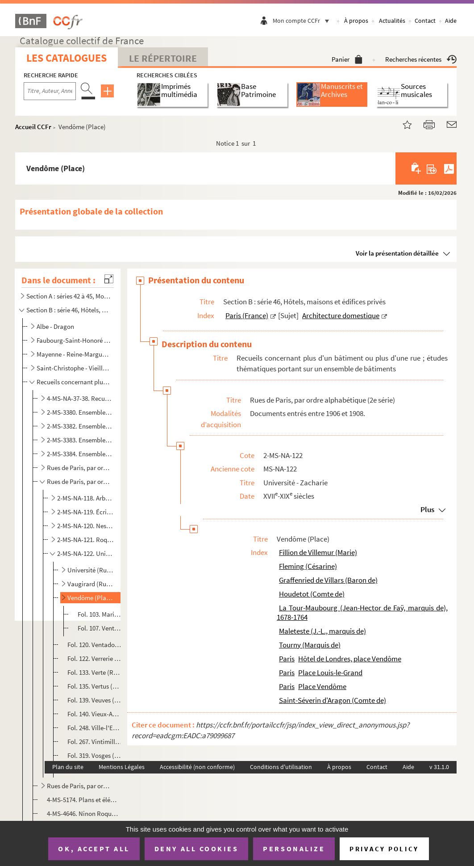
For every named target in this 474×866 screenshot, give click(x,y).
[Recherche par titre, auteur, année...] (50, 91)
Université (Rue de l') (91, 570)
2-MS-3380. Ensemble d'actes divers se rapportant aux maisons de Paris (79, 412)
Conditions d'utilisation (281, 767)
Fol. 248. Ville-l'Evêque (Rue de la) (94, 727)
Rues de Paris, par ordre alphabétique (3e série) (79, 786)
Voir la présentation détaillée (397, 253)
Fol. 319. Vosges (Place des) (94, 755)
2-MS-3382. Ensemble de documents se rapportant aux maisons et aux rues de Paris (79, 426)
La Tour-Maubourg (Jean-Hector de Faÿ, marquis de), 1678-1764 (362, 612)
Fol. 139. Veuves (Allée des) (94, 700)
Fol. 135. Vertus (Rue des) (94, 686)
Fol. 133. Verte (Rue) (94, 672)
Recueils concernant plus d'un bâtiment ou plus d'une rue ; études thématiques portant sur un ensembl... (74, 382)
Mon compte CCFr (303, 20)
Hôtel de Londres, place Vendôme (349, 659)
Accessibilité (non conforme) (197, 767)
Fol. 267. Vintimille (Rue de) (94, 741)
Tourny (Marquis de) (310, 645)
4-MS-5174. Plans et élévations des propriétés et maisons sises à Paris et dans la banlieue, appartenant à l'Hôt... (83, 799)
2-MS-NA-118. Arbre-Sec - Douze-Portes (85, 498)
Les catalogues (66, 58)
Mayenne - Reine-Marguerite (74, 354)
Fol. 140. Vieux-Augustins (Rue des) (94, 714)
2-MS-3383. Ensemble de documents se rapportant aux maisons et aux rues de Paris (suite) (79, 440)
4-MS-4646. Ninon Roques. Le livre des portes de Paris (83, 813)
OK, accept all (93, 848)
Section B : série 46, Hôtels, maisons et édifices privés (68, 310)
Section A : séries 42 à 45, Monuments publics (68, 296)
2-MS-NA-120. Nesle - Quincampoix (85, 525)
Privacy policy (384, 849)
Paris (287, 659)
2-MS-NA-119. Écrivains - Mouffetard (85, 512)
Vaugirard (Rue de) (91, 584)
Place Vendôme (322, 686)
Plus (427, 509)
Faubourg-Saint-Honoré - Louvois (74, 340)
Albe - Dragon (55, 326)
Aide (451, 21)
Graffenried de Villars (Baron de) (328, 580)
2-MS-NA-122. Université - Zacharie (85, 553)
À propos (356, 21)
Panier (347, 59)
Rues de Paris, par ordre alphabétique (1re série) (79, 467)
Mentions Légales (122, 767)
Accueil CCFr (33, 126)
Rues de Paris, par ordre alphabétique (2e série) (79, 481)
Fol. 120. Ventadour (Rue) (94, 644)
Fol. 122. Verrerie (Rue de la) (94, 658)
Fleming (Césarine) (308, 566)
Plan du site (67, 767)
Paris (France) (246, 315)
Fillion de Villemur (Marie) (318, 552)
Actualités (392, 21)
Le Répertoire (163, 58)
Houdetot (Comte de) (312, 594)
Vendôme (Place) (91, 597)
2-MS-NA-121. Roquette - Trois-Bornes (85, 539)
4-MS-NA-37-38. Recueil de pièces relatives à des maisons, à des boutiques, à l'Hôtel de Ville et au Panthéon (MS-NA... (79, 398)
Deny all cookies (196, 848)
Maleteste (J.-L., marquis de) (322, 631)
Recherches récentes (421, 59)
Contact (425, 21)
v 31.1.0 (439, 767)
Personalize (294, 848)
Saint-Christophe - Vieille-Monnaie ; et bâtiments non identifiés (74, 368)
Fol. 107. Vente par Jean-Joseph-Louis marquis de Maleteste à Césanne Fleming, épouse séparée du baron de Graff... (100, 628)
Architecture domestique (340, 315)
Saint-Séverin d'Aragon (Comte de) (332, 700)
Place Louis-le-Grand (330, 672)
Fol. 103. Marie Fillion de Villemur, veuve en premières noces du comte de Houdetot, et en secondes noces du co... (100, 614)
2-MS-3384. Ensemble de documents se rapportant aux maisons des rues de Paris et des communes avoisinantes (79, 454)
